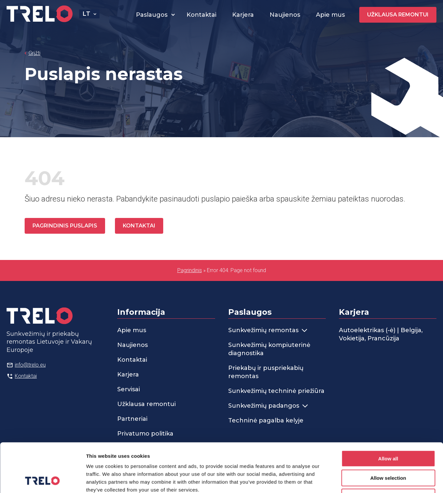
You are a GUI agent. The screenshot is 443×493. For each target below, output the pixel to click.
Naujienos (285, 14)
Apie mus (330, 14)
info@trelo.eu (30, 365)
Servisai (128, 389)
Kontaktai (201, 14)
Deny (388, 451)
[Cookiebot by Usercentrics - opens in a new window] (42, 480)
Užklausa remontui (398, 14)
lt (86, 13)
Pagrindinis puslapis (65, 226)
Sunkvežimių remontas (267, 330)
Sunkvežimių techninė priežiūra (276, 391)
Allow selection (388, 432)
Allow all (388, 413)
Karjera (243, 14)
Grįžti (34, 53)
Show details (344, 480)
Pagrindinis (189, 270)
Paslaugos (151, 14)
